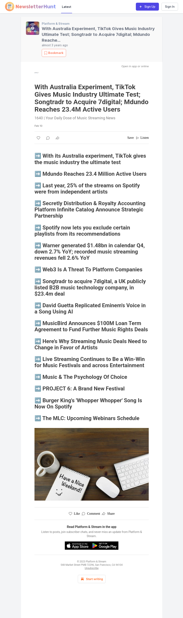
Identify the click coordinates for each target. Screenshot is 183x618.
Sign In (169, 6)
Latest (66, 7)
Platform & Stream (56, 23)
